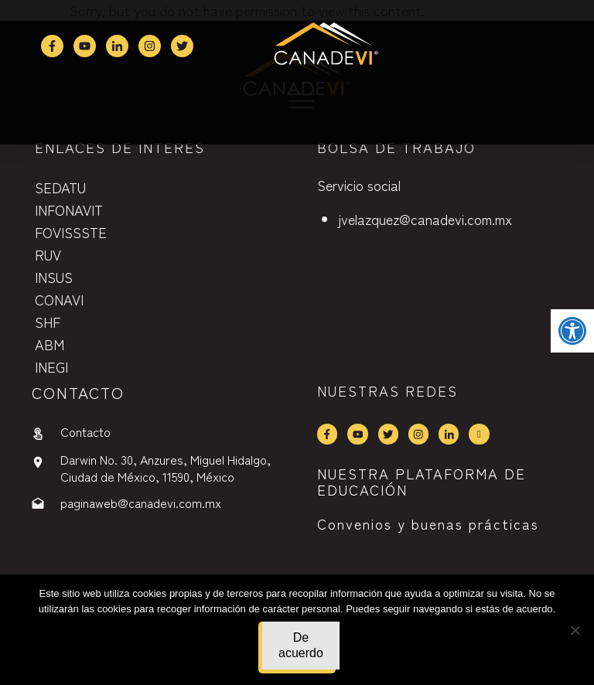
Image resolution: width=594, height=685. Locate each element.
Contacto (85, 431)
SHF (47, 322)
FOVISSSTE (71, 232)
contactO (78, 392)
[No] (574, 630)
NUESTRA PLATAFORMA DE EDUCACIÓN (421, 481)
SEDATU (60, 187)
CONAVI (59, 299)
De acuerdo (300, 645)
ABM (49, 344)
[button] (572, 331)
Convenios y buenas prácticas (428, 523)
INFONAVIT (69, 209)
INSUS (54, 277)
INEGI (51, 366)
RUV (48, 254)
